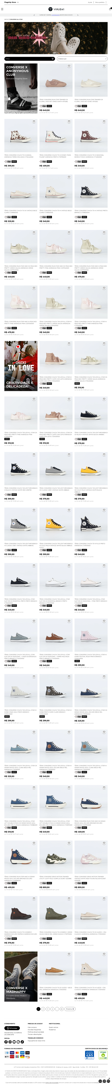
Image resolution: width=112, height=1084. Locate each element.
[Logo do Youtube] (14, 1042)
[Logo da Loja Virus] (56, 9)
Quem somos (53, 1027)
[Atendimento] (108, 1081)
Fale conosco (32, 1027)
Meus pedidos (99, 2)
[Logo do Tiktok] (22, 1042)
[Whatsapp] (100, 1081)
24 (61, 1009)
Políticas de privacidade (36, 1032)
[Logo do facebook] (6, 1042)
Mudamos (52, 1030)
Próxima (70, 1009)
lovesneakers (55, 15)
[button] (34, 15)
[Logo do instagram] (10, 1042)
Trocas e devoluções (34, 1034)
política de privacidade (51, 1082)
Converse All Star (16, 19)
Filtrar (30, 59)
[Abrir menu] (2, 9)
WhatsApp (12, 1028)
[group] (56, 38)
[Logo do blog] (18, 1042)
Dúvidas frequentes (34, 1030)
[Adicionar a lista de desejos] (69, 66)
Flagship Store (11, 2)
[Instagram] (104, 1081)
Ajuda (90, 2)
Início (6, 19)
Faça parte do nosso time (36, 1041)
